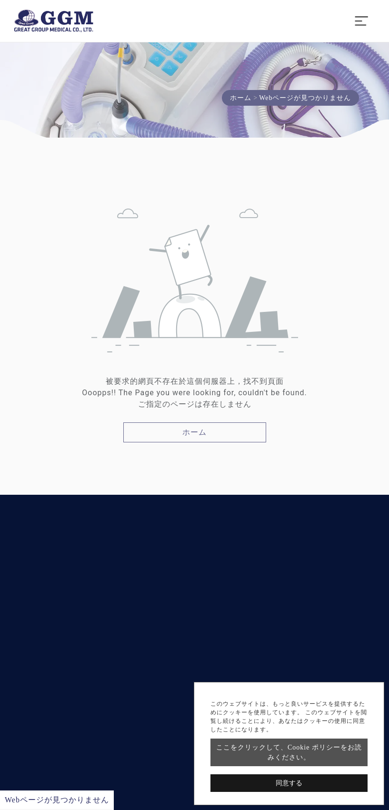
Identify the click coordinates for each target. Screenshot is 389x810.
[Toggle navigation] (361, 20)
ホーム (240, 97)
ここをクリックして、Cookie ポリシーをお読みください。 (289, 752)
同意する (289, 783)
